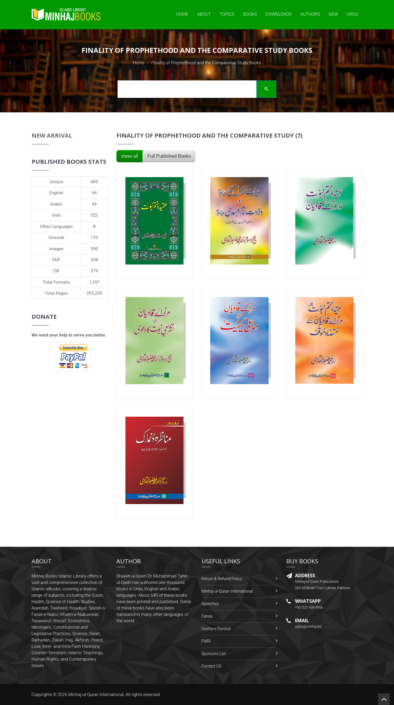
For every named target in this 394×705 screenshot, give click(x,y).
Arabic (56, 204)
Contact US (212, 666)
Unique (56, 181)
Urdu (352, 14)
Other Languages (56, 226)
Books (250, 14)
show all (129, 156)
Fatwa (207, 616)
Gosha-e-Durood (216, 628)
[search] (195, 90)
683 (94, 181)
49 (94, 204)
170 (94, 237)
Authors (310, 14)
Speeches (210, 603)
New (333, 14)
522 (94, 215)
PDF (56, 259)
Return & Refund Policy (222, 578)
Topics (227, 14)
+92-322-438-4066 (309, 607)
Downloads (279, 14)
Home (182, 14)
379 (94, 271)
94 (94, 192)
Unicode (56, 237)
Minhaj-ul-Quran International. (97, 694)
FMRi (206, 641)
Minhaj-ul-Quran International (227, 591)
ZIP (56, 271)
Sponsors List (214, 653)
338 (94, 259)
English (56, 192)
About (204, 14)
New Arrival (52, 135)
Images (56, 248)
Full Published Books (169, 156)
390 (94, 248)
